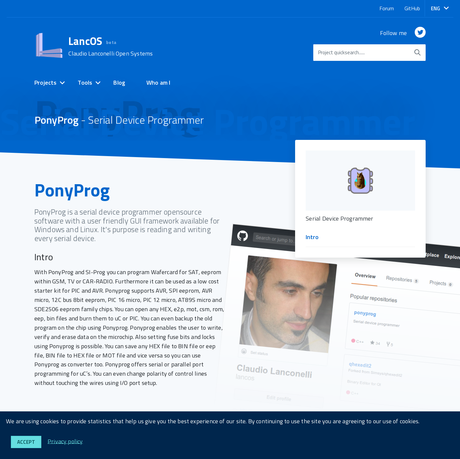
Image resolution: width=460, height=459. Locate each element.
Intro (312, 236)
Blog (119, 82)
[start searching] (417, 52)
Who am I (158, 82)
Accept (26, 442)
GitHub (412, 8)
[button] (439, 8)
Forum (386, 8)
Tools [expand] (85, 82)
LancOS (110, 46)
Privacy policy (65, 441)
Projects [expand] (45, 82)
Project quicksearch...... (341, 52)
